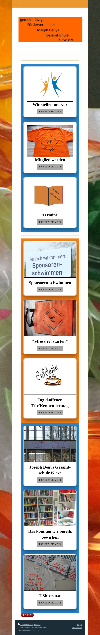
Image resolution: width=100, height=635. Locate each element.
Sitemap (37, 624)
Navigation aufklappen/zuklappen (50, 4)
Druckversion (25, 624)
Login (79, 624)
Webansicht (77, 627)
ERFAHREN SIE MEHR (50, 111)
